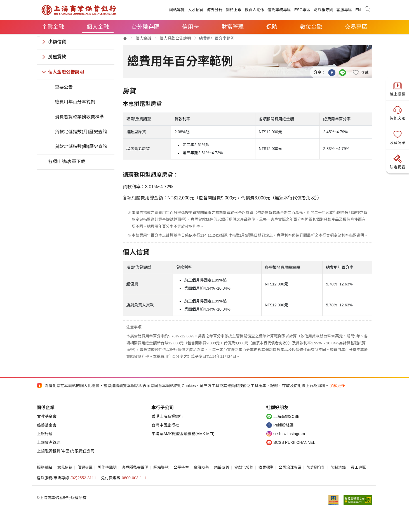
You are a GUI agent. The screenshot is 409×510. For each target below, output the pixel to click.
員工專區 (358, 467)
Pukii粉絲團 (283, 425)
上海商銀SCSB (286, 416)
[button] (360, 72)
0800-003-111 (134, 478)
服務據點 (44, 467)
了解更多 (337, 385)
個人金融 (98, 27)
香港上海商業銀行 (167, 416)
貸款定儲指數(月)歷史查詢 (81, 131)
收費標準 (266, 467)
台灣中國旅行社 (165, 425)
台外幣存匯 (145, 27)
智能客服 (397, 112)
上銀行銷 (45, 434)
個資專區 (85, 467)
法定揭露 (397, 161)
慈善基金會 (47, 425)
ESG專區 (302, 10)
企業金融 (53, 27)
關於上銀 (233, 10)
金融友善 (201, 467)
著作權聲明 (107, 467)
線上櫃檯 (397, 88)
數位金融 (311, 27)
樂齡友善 (221, 467)
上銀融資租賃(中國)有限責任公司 (65, 451)
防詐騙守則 (323, 10)
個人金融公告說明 (66, 72)
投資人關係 (254, 10)
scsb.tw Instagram (289, 434)
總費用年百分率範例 (75, 101)
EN (358, 10)
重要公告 (64, 87)
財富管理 (232, 27)
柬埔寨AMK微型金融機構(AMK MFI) (183, 434)
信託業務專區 (279, 10)
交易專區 (356, 27)
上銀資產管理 (48, 442)
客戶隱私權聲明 (135, 467)
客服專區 (344, 10)
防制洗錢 (338, 467)
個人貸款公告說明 (175, 38)
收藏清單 (397, 137)
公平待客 (181, 467)
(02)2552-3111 (83, 478)
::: (164, 10)
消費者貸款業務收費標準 (79, 117)
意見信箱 (64, 467)
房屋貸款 (57, 56)
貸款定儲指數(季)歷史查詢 (81, 146)
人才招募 (196, 10)
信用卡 (190, 27)
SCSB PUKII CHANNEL (294, 442)
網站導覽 (177, 10)
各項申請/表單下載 (66, 161)
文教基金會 (47, 416)
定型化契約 (243, 467)
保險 (272, 27)
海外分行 (214, 10)
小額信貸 (57, 41)
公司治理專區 (290, 467)
